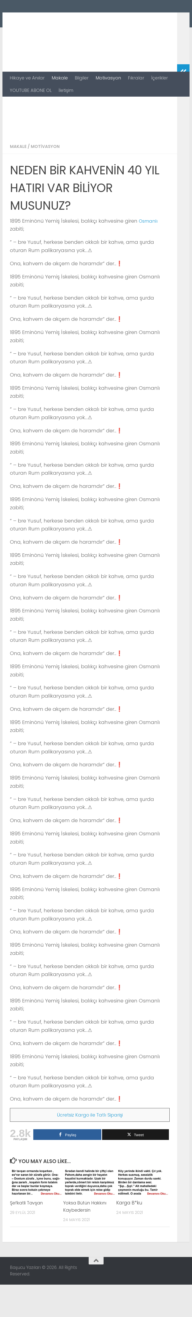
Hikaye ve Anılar (27, 78)
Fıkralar (136, 78)
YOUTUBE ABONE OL (31, 90)
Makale (60, 78)
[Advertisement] (89, 134)
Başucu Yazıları (55, 18)
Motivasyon (108, 78)
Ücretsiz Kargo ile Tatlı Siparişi (89, 1147)
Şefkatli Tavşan (28, 1235)
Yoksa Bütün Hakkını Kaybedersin (87, 1239)
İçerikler (159, 78)
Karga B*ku (129, 1235)
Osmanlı (149, 253)
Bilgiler (82, 78)
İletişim (66, 90)
